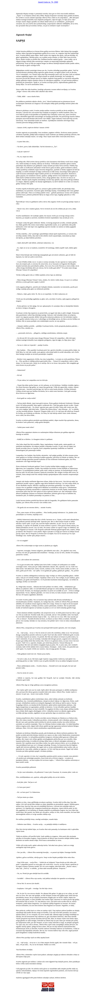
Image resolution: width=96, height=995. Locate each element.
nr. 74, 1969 (48, 2)
